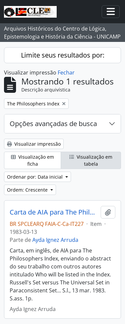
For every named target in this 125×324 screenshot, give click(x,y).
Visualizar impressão (34, 144)
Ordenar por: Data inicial (35, 177)
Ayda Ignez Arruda (55, 239)
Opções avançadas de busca (53, 123)
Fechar (66, 72)
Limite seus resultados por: (62, 55)
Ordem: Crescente (28, 190)
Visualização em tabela (90, 160)
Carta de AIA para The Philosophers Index (54, 212)
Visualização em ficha (32, 160)
